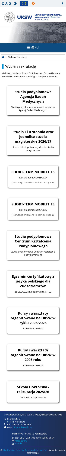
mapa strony (21, 440)
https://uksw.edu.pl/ (22, 427)
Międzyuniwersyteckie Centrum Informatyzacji (25, 450)
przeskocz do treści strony (1, 1)
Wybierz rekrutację (20, 66)
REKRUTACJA (33, 34)
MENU (33, 47)
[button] (3, 3)
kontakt (18, 443)
